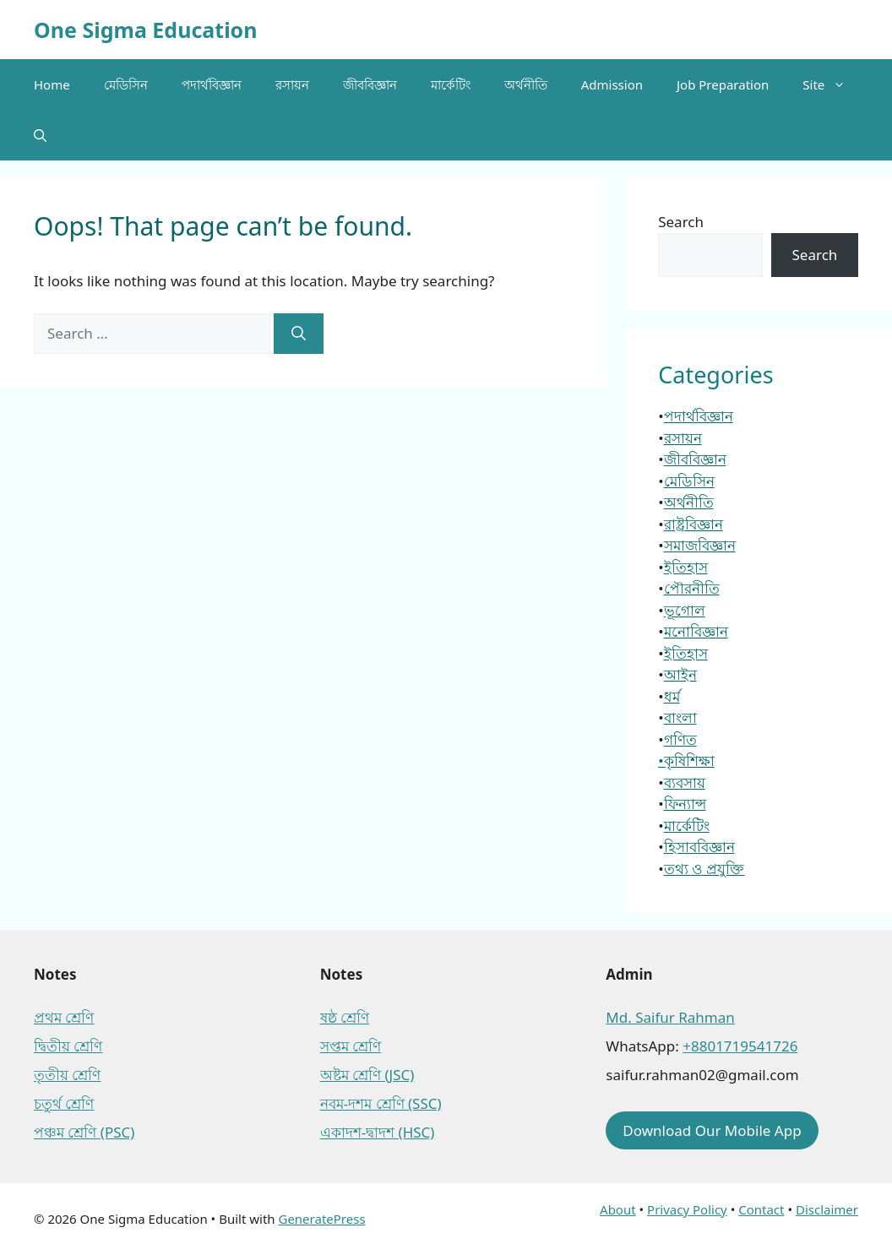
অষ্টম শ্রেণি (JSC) (367, 1074)
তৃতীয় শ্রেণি (67, 1074)
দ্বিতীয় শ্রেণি (68, 1046)
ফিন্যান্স (685, 803)
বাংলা (680, 717)
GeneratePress (321, 1218)
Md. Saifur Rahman (670, 1017)
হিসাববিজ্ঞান (699, 846)
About (618, 1209)
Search (681, 221)
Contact (761, 1209)
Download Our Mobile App (712, 1130)
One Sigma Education (145, 29)
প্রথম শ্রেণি (64, 1017)
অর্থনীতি (525, 84)
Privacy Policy (687, 1209)
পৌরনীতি (692, 588)
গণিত (680, 739)
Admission (612, 84)
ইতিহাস (686, 567)
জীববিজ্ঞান (370, 84)
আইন (680, 674)
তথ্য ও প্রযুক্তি (704, 868)
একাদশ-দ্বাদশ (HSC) (377, 1132)
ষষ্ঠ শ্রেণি (344, 1017)
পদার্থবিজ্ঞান (212, 84)
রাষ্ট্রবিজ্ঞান (693, 524)
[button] (40, 135)
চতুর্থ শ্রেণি (64, 1103)
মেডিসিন (126, 84)
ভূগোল (684, 610)
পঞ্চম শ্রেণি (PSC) (84, 1132)
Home (52, 84)
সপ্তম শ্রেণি (350, 1046)
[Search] (299, 333)
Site (832, 84)
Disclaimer (827, 1209)
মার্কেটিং (450, 84)
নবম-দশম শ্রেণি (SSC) (381, 1103)
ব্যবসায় (684, 782)
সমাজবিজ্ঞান (700, 545)
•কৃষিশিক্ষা (686, 760)
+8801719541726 (740, 1046)
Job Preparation (723, 84)
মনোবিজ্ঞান (696, 631)
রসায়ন (292, 84)
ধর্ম (672, 696)
